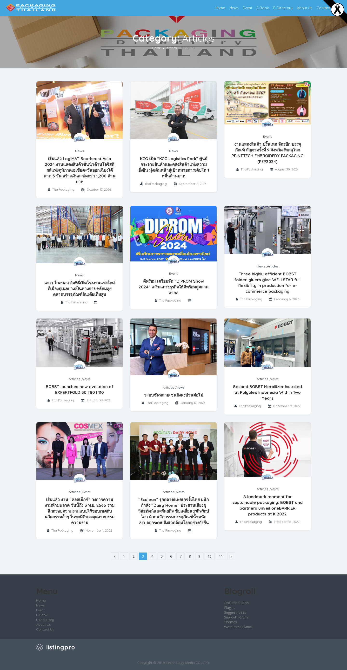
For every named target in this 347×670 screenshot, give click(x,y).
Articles (273, 266)
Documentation (236, 602)
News (234, 8)
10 (210, 556)
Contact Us (326, 8)
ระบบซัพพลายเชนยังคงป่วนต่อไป (173, 394)
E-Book (262, 8)
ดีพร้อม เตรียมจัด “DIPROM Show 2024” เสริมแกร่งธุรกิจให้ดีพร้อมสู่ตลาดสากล (173, 287)
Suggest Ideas (235, 612)
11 (221, 556)
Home (220, 8)
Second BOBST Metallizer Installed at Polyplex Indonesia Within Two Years (267, 392)
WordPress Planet (238, 626)
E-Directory (283, 8)
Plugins (229, 607)
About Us (304, 8)
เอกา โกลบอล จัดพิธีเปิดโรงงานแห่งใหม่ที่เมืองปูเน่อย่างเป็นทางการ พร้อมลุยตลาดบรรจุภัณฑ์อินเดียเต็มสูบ (79, 288)
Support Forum (236, 617)
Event (247, 8)
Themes (230, 622)
